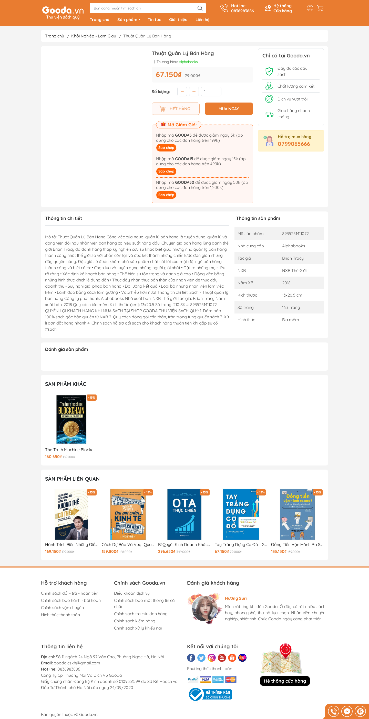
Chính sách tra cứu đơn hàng (141, 614)
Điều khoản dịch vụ (132, 593)
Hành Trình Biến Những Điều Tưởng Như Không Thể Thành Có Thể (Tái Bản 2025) (71, 545)
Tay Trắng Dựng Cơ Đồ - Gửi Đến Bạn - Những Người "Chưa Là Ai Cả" (241, 545)
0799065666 (294, 144)
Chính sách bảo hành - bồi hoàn (71, 601)
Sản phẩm (130, 21)
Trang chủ (99, 20)
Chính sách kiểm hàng (134, 621)
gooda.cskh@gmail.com (77, 663)
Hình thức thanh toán (60, 615)
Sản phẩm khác (65, 385)
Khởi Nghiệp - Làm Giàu (93, 36)
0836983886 (68, 669)
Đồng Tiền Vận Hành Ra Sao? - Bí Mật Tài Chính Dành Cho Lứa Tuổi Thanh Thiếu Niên (297, 545)
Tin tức (154, 20)
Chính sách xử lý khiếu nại (138, 628)
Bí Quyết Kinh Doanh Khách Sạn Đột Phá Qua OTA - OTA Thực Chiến (184, 545)
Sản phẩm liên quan (72, 480)
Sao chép (166, 148)
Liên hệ (202, 20)
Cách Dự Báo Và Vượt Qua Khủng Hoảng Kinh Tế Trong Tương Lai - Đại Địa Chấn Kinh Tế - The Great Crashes (128, 545)
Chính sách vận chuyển (62, 608)
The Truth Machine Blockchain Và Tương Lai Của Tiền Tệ (71, 450)
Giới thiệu (178, 20)
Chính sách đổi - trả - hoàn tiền (69, 593)
